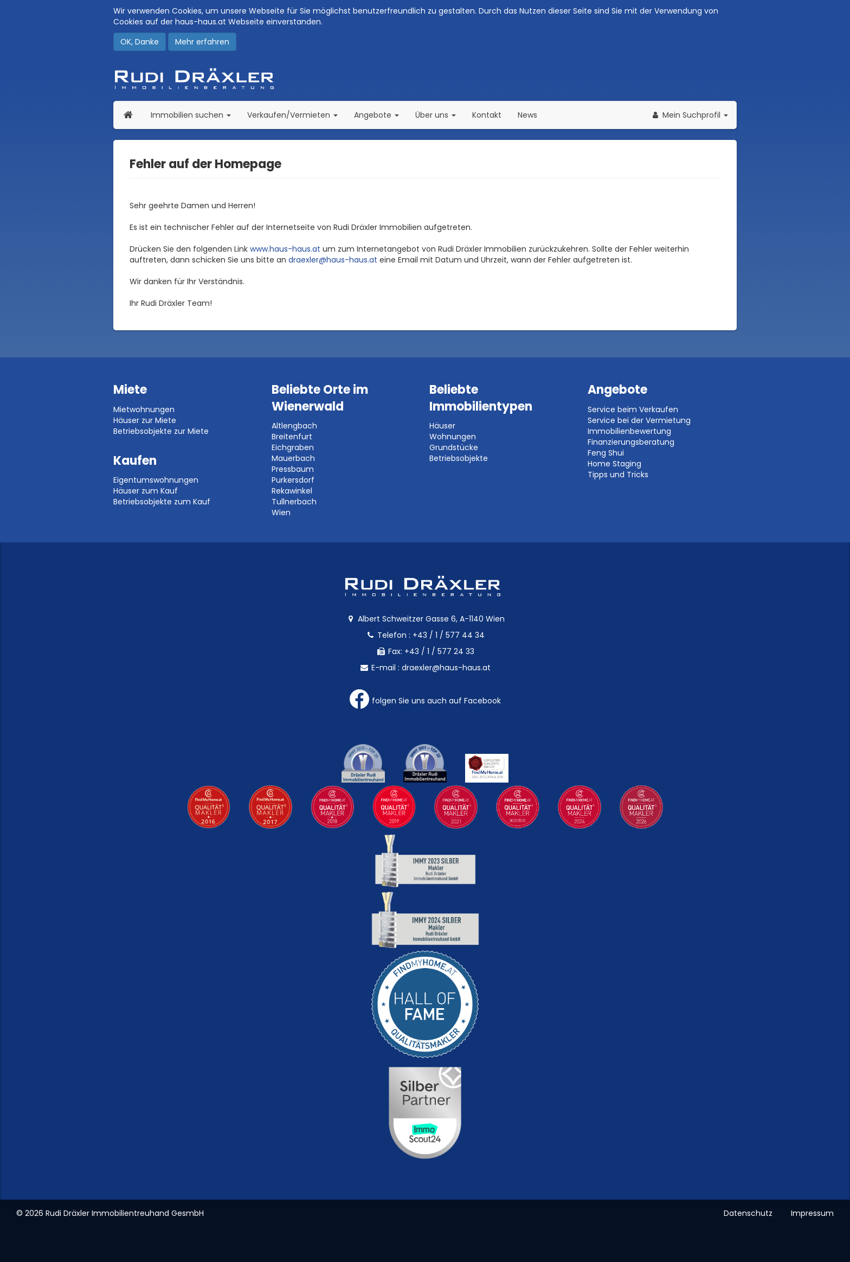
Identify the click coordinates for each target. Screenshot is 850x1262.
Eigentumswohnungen (155, 480)
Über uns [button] (439, 114)
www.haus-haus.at (285, 249)
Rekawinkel (292, 490)
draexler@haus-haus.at (332, 259)
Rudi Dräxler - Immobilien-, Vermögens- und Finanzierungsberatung (425, 78)
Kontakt (486, 115)
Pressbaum (293, 469)
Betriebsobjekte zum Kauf (161, 501)
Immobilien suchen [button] (195, 114)
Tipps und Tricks (618, 474)
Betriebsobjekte (458, 458)
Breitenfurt (292, 436)
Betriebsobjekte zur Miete (161, 431)
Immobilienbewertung (629, 431)
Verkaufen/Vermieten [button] (296, 114)
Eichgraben (293, 447)
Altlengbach (294, 425)
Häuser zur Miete (144, 420)
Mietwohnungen (144, 409)
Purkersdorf (293, 480)
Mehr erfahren (202, 41)
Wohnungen (452, 436)
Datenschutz (748, 1213)
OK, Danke (139, 41)
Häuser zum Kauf (145, 490)
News (527, 115)
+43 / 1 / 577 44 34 (449, 635)
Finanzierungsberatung (631, 442)
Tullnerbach (294, 501)
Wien (281, 512)
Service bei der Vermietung (639, 420)
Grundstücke (453, 447)
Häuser (442, 425)
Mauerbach (293, 458)
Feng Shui (606, 452)
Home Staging (614, 463)
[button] (689, 115)
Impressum (812, 1213)
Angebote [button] (376, 115)
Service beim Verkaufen (633, 409)
